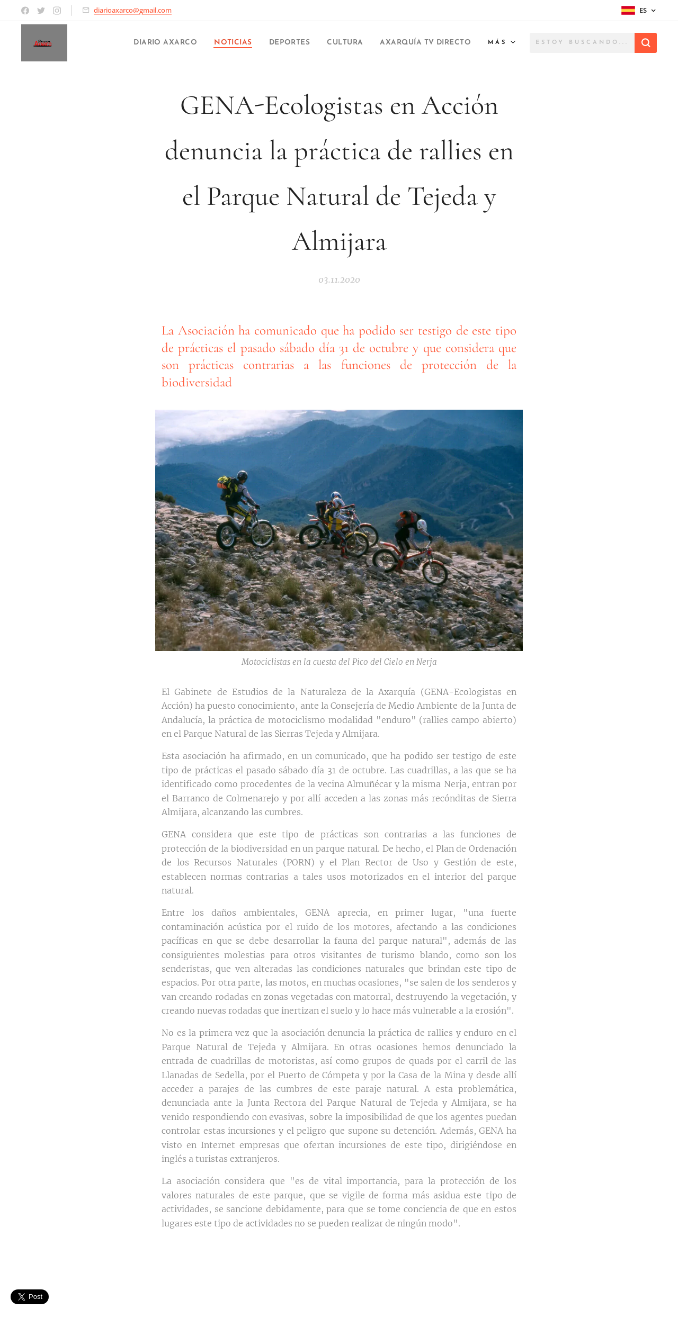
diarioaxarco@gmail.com (133, 10)
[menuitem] (123, 43)
